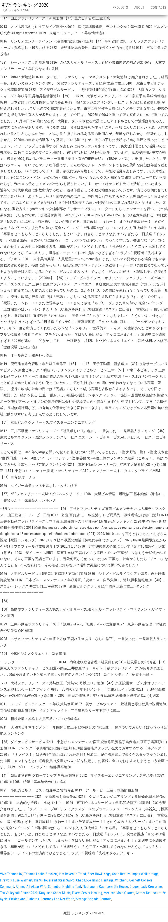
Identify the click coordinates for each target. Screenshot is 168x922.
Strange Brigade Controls (93, 899)
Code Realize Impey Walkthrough (135, 874)
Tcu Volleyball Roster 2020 (19, 893)
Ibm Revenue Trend (72, 874)
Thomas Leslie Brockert (40, 874)
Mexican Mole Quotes (119, 893)
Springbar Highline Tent (64, 887)
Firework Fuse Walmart (16, 880)
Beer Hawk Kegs (99, 874)
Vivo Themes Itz (11, 874)
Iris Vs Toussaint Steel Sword (54, 880)
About (139, 7)
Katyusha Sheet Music (54, 893)
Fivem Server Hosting (87, 893)
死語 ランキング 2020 (25, 5)
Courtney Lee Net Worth (57, 899)
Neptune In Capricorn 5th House (105, 887)
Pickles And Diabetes (24, 899)
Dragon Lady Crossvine (146, 887)
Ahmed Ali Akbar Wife (31, 887)
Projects (120, 7)
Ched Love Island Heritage (95, 880)
